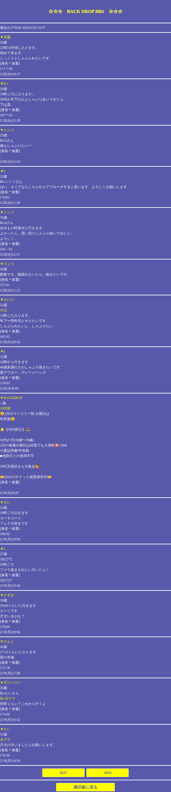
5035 (108, 772)
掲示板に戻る (85, 787)
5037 (63, 772)
